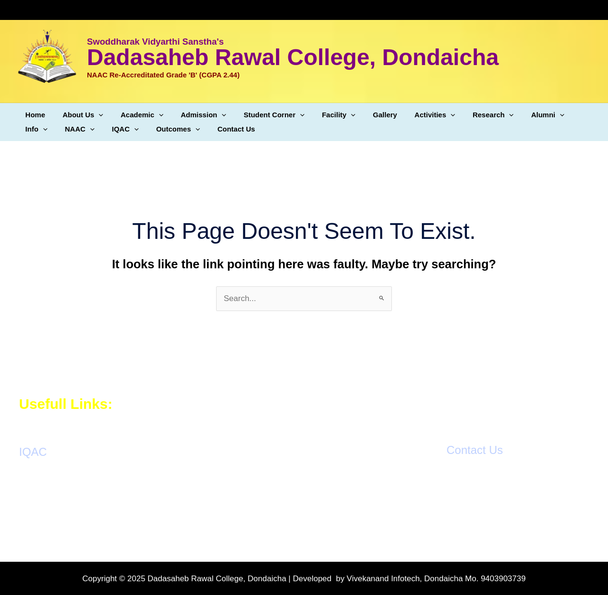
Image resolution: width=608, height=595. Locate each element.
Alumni (517, 115)
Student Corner (259, 115)
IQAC (81, 129)
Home (34, 115)
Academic (134, 115)
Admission (192, 115)
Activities (411, 115)
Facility (321, 115)
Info (560, 115)
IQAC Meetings (46, 490)
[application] (93, 115)
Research (466, 115)
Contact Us (185, 129)
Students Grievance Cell (62, 514)
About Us (78, 115)
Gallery (364, 115)
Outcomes (130, 129)
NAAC (38, 129)
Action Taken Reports (57, 502)
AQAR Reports (45, 477)
